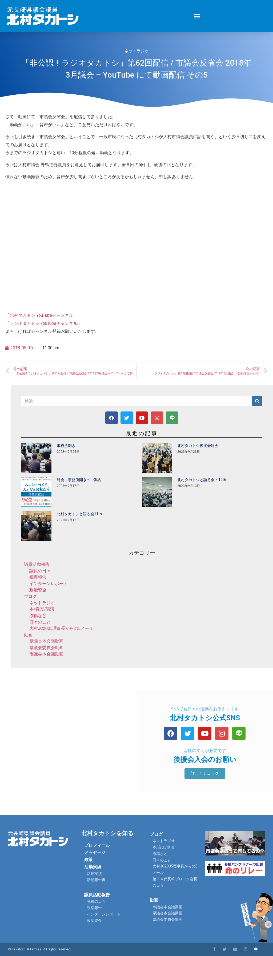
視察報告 (37, 577)
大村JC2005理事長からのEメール (61, 628)
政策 (88, 859)
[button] (197, 16)
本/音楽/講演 (41, 609)
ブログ (30, 596)
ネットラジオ (136, 51)
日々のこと (40, 622)
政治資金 (37, 590)
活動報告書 (96, 880)
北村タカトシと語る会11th (79, 514)
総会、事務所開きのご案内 (79, 480)
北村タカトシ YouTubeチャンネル (41, 315)
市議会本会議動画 (46, 654)
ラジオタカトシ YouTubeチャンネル (44, 323)
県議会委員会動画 (46, 647)
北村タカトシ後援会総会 (197, 445)
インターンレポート (48, 583)
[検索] (257, 401)
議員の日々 (40, 570)
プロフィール (97, 845)
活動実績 (92, 866)
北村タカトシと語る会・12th (201, 480)
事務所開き (66, 445)
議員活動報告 (37, 564)
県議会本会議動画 (46, 641)
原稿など (37, 615)
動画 (28, 634)
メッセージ (95, 852)
